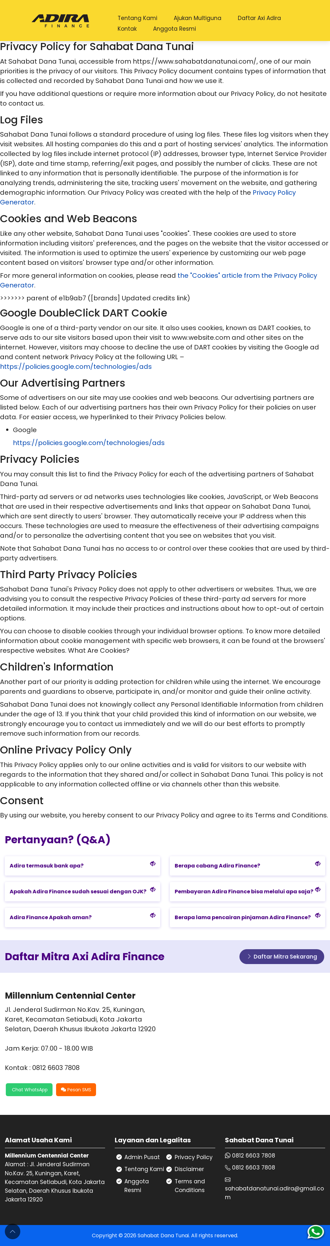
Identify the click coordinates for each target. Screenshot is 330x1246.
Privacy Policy (194, 1157)
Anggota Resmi (174, 29)
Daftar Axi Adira (259, 18)
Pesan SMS (76, 1089)
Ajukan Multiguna (197, 18)
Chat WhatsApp (29, 1089)
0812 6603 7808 (253, 1155)
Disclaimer (189, 1169)
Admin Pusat (142, 1157)
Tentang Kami (137, 18)
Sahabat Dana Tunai (163, 1235)
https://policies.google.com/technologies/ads (76, 366)
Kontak (127, 29)
